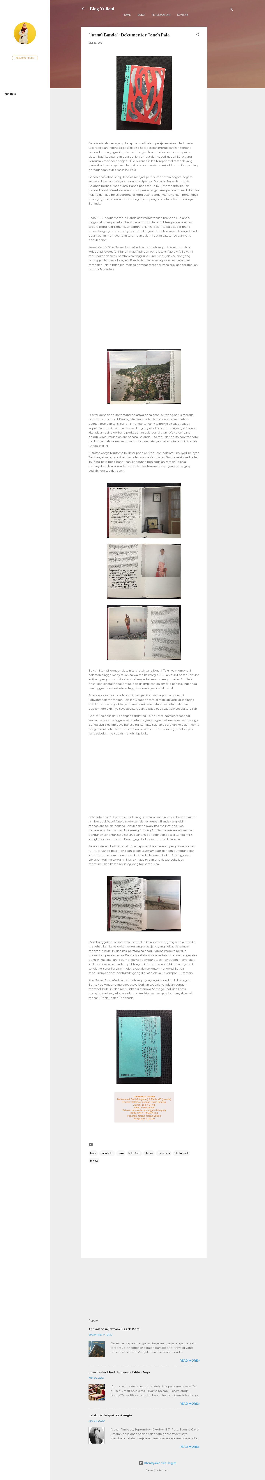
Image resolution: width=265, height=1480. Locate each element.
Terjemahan (160, 15)
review (94, 1160)
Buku (141, 15)
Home (127, 15)
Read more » (190, 1360)
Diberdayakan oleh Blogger (157, 1463)
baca (93, 1153)
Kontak (182, 15)
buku (121, 1153)
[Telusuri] (231, 10)
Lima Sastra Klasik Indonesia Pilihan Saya (119, 1372)
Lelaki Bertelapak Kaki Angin (110, 1415)
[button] (197, 35)
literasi (149, 1153)
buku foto (134, 1153)
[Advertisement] (222, 82)
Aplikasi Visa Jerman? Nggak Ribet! (114, 1329)
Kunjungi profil (25, 58)
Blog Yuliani (102, 8)
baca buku (107, 1153)
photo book (182, 1153)
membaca (164, 1153)
